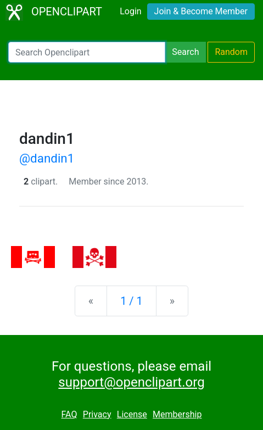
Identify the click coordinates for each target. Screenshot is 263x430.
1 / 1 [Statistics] (131, 301)
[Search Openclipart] (86, 52)
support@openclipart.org (131, 382)
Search (185, 52)
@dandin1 (46, 158)
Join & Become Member (201, 11)
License (132, 414)
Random (231, 52)
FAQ (69, 414)
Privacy (97, 414)
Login (130, 11)
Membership (177, 414)
